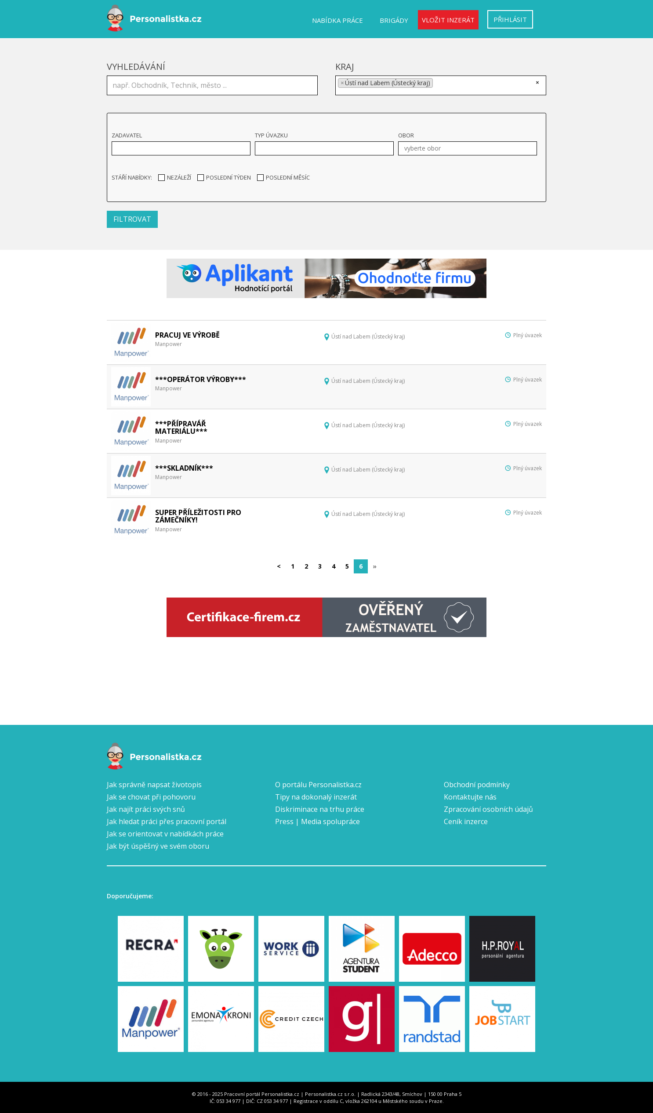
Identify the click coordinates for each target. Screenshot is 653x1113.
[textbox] (437, 84)
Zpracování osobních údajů (488, 809)
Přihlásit (510, 19)
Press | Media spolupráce (317, 821)
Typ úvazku (271, 135)
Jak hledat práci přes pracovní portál (166, 821)
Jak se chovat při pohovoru (151, 797)
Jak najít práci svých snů (146, 809)
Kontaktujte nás (470, 797)
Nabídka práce (337, 20)
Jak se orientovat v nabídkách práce (165, 834)
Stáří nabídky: (132, 177)
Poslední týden (224, 177)
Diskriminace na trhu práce (319, 809)
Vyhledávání (136, 66)
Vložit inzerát (448, 19)
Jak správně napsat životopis (154, 784)
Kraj (344, 66)
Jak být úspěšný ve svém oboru (158, 846)
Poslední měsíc (283, 177)
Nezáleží (174, 177)
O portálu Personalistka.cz (318, 784)
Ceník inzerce (466, 821)
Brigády (394, 20)
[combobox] (440, 85)
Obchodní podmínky (477, 784)
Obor (406, 135)
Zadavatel (127, 135)
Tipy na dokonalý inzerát (316, 797)
